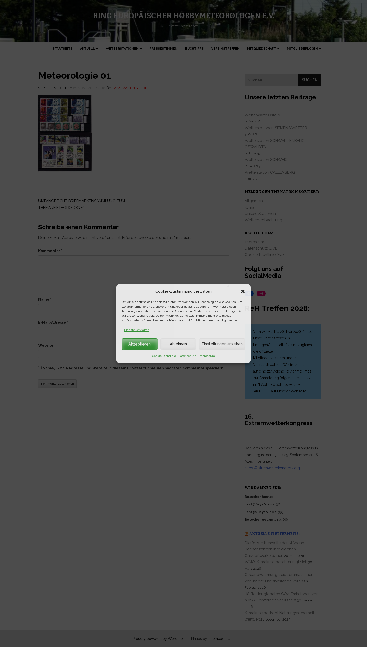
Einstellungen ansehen (222, 344)
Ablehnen (178, 344)
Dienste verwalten (136, 330)
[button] (242, 291)
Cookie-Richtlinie (164, 356)
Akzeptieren (139, 344)
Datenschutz (187, 356)
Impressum (207, 356)
